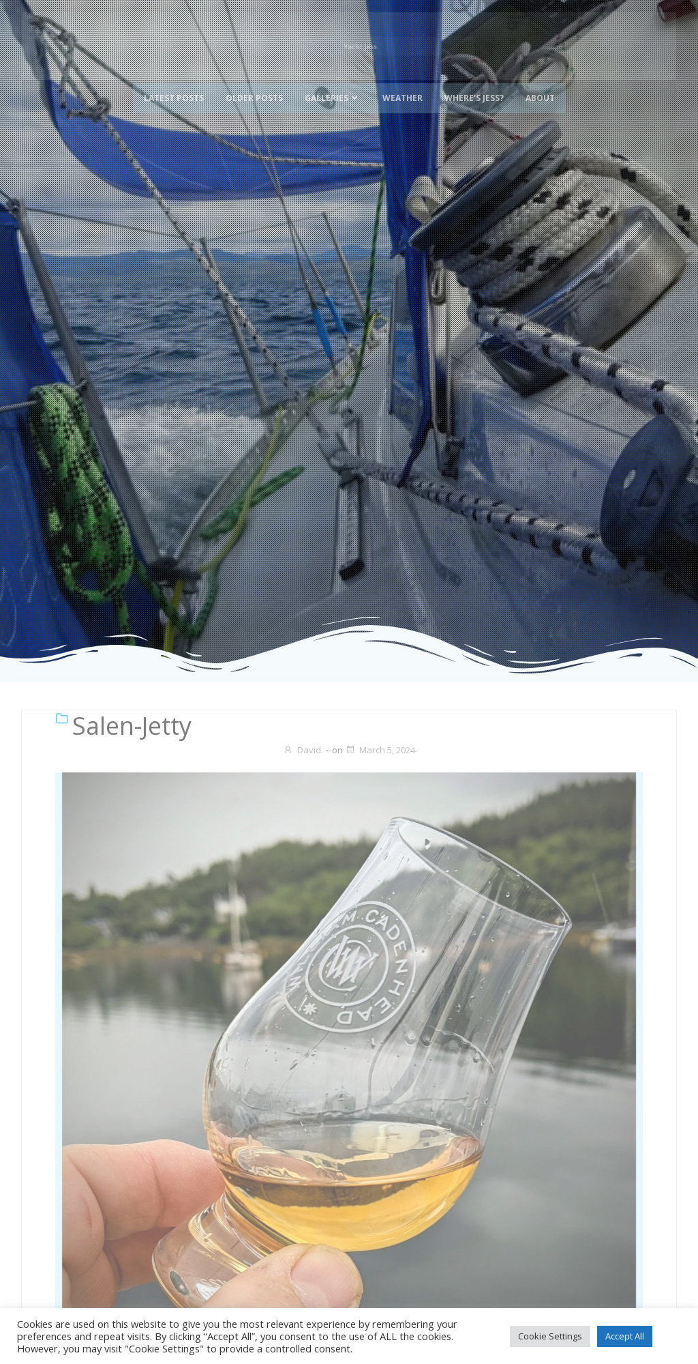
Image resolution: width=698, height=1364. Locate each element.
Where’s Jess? (474, 83)
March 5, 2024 (380, 750)
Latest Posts (174, 83)
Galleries (333, 83)
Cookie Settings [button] (550, 1336)
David (302, 750)
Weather (402, 83)
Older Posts (254, 83)
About (540, 83)
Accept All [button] (624, 1336)
